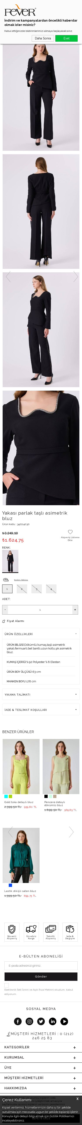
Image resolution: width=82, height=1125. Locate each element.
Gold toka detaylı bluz (19, 802)
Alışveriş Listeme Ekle (70, 538)
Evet (67, 38)
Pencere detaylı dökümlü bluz (54, 804)
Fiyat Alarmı (15, 621)
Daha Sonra (43, 38)
